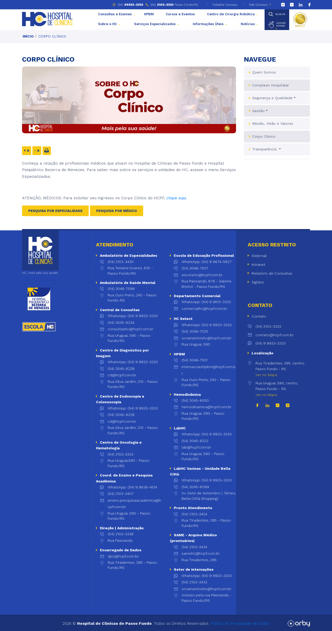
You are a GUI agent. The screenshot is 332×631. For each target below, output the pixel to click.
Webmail (259, 256)
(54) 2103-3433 (194, 582)
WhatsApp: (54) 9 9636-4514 (132, 487)
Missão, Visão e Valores (272, 123)
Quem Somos (264, 72)
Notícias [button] (248, 24)
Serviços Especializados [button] (155, 24)
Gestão (258, 111)
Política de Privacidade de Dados (240, 623)
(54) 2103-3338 (121, 534)
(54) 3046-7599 (121, 289)
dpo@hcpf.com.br (123, 556)
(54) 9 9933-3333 (267, 343)
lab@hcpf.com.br (196, 447)
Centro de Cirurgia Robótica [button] (231, 14)
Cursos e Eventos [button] (180, 14)
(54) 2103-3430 (121, 262)
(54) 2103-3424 (194, 514)
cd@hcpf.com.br (122, 375)
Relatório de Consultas (272, 273)
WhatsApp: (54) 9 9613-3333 (206, 302)
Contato (259, 316)
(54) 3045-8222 (195, 441)
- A (36, 150)
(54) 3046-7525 (195, 331)
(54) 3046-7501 (195, 360)
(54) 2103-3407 (121, 493)
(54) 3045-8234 (121, 322)
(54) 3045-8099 (195, 487)
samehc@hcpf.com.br (201, 553)
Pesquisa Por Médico (116, 211)
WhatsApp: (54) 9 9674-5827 (207, 262)
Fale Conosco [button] (258, 4)
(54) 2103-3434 (194, 547)
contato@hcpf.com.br (271, 335)
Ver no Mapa (266, 375)
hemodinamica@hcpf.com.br (206, 407)
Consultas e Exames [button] (115, 14)
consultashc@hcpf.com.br (130, 329)
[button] (277, 24)
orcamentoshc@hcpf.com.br (206, 338)
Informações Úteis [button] (208, 24)
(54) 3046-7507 (195, 268)
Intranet (258, 264)
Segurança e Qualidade (272, 98)
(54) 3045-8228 (121, 368)
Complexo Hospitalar (270, 85)
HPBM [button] (149, 14)
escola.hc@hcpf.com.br (202, 275)
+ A (26, 150)
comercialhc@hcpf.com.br (204, 308)
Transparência (265, 149)
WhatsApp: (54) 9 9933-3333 (133, 316)
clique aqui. (176, 198)
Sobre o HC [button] (107, 24)
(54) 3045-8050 (195, 400)
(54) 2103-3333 (120, 454)
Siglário (258, 282)
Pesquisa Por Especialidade (55, 211)
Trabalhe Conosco (224, 4)
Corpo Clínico (52, 36)
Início (28, 36)
